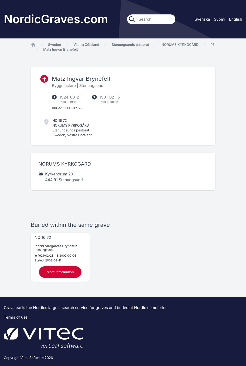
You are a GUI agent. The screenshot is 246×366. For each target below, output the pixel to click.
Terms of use (16, 317)
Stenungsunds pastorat (130, 45)
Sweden (54, 45)
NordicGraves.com (56, 19)
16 (213, 45)
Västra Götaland (86, 45)
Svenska (202, 19)
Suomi (219, 19)
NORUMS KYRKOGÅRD (179, 45)
